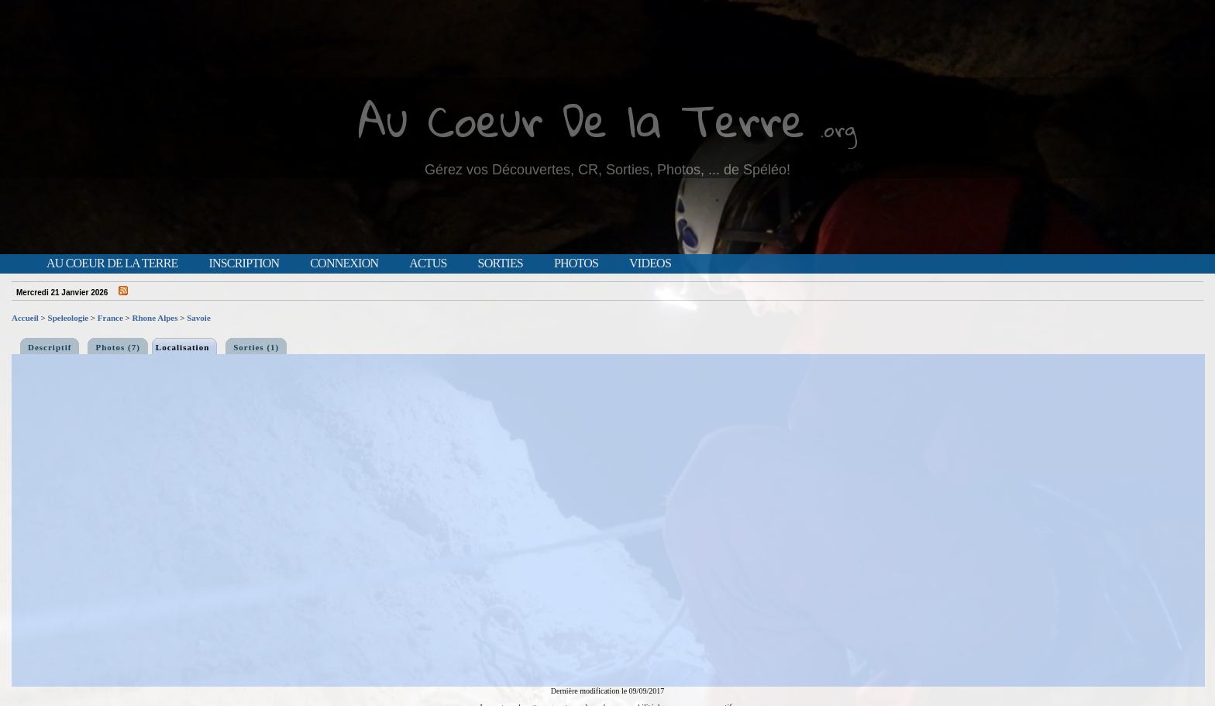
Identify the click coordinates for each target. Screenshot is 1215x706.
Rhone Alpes (155, 317)
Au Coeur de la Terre (111, 263)
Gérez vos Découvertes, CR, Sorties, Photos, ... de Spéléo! (607, 169)
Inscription (243, 263)
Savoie (199, 317)
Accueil (25, 317)
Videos (650, 263)
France (110, 317)
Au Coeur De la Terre (581, 119)
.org (838, 129)
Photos (576, 263)
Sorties (500, 263)
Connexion (344, 263)
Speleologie (68, 317)
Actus (427, 263)
